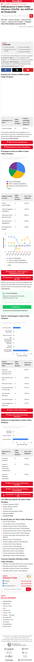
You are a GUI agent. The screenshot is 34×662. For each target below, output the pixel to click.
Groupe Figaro (14, 641)
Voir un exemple (26, 581)
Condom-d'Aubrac (14, 19)
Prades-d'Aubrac (26, 19)
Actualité (7, 4)
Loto (4, 608)
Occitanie (24, 4)
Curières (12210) (7, 509)
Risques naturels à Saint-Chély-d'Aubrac (15, 526)
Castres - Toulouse (8, 615)
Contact (7, 637)
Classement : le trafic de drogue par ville (18, 495)
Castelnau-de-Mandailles (15, 22)
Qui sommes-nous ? (7, 636)
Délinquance (15, 4)
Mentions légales (6, 641)
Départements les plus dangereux (18, 147)
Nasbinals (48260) (8, 513)
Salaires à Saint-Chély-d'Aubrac (12, 539)
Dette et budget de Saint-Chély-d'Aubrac (15, 542)
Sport (5, 583)
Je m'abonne (15, 307)
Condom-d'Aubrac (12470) (10, 504)
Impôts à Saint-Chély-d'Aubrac (12, 544)
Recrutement (25, 637)
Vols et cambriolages (23, 47)
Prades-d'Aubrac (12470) (10, 506)
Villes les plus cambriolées (18, 410)
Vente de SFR (7, 617)
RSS (20, 637)
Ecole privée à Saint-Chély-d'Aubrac (13, 548)
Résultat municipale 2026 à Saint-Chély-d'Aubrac (18, 564)
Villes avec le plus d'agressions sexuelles (18, 484)
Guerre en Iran (7, 606)
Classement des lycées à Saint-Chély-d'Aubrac (17, 531)
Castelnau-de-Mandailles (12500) (13, 511)
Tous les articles (14, 637)
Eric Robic (6, 622)
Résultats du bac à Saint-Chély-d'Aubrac (15, 566)
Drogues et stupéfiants (24, 51)
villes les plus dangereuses (9, 66)
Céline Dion (6, 610)
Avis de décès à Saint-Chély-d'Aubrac (14, 524)
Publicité (29, 636)
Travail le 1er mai (8, 619)
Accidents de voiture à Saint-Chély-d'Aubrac (16, 533)
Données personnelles (7, 639)
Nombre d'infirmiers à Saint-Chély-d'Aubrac (16, 528)
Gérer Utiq (29, 639)
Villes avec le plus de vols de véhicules (18, 415)
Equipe (15, 636)
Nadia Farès (6, 604)
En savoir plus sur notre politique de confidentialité (15, 310)
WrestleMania (7, 624)
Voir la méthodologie (12, 138)
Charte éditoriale (22, 636)
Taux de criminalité (9, 47)
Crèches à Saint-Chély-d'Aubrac (12, 546)
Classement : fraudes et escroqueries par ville (18, 278)
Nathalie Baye (7, 601)
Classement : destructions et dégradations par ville (18, 272)
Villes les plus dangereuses (18, 142)
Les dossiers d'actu (9, 586)
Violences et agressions (24, 49)
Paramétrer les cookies (20, 639)
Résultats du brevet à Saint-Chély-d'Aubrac (16, 568)
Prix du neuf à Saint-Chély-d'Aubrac (13, 553)
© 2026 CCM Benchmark (25, 641)
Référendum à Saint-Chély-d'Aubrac (14, 555)
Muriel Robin (7, 626)
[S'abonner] (17, 589)
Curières (3, 22)
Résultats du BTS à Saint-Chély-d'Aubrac (15, 571)
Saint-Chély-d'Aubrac (9, 521)
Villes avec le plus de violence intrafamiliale (18, 489)
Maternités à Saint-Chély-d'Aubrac (13, 551)
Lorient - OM (7, 613)
